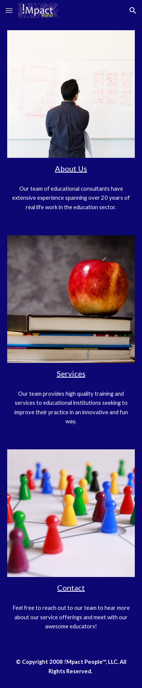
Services (71, 373)
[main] (71, 168)
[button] (9, 10)
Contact (71, 587)
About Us (71, 168)
